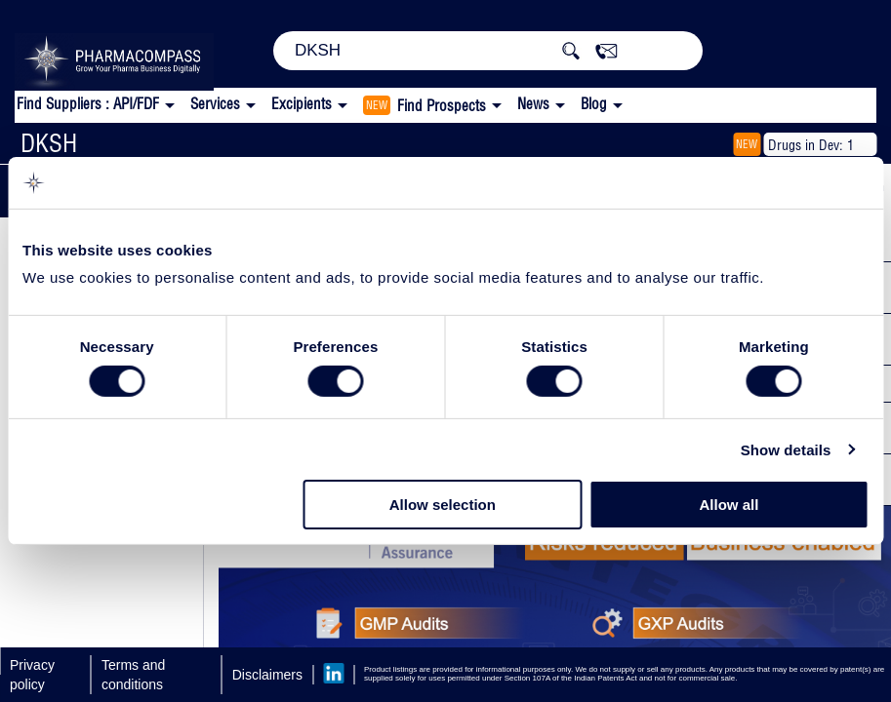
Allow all (729, 504)
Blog (594, 104)
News (533, 104)
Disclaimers (267, 674)
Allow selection (442, 504)
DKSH (48, 143)
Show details (786, 450)
